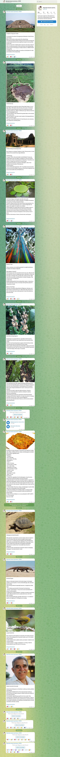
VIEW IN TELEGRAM (18, 414)
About (41, 24)
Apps (48, 24)
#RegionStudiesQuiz (10, 54)
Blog (45, 24)
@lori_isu (45, 9)
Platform (51, 24)
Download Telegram (47, 21)
